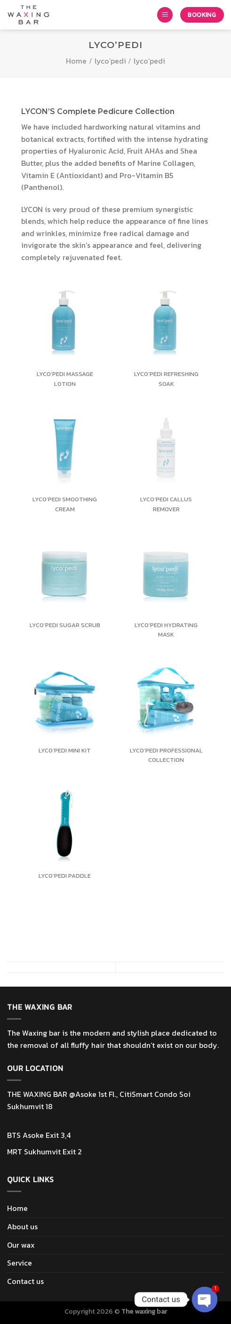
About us (22, 1226)
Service (19, 1262)
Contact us (25, 1281)
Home (76, 60)
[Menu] (165, 15)
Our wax (21, 1244)
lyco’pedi (110, 60)
